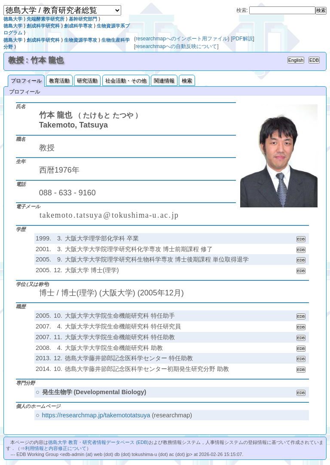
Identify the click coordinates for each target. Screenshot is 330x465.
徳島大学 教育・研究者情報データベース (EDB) (98, 442)
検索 (187, 81)
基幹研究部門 (83, 18)
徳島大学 (12, 18)
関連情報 (164, 81)
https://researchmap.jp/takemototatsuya (96, 415)
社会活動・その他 (126, 81)
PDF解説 (242, 39)
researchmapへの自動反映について (176, 46)
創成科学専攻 (78, 25)
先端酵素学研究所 (45, 18)
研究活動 (87, 81)
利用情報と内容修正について (55, 448)
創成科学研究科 (43, 25)
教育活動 (59, 81)
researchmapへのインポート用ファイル (182, 39)
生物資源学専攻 (80, 40)
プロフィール (26, 81)
